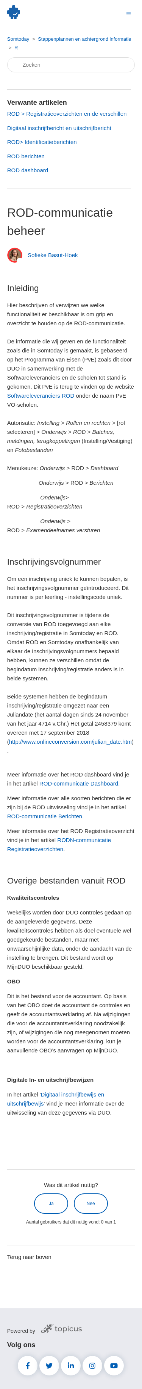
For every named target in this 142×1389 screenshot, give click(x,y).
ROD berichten (26, 156)
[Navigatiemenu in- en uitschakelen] (128, 13)
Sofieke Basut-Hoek (53, 255)
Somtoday (18, 39)
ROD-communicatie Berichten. (45, 816)
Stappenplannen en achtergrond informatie (84, 39)
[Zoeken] (71, 64)
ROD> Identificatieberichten (42, 142)
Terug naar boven (29, 1257)
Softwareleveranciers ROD (41, 395)
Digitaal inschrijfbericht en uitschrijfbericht (59, 128)
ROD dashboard (27, 170)
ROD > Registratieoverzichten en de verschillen (67, 113)
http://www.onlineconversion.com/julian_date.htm (70, 741)
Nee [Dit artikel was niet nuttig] (91, 1203)
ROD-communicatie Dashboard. (79, 783)
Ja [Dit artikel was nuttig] (51, 1203)
